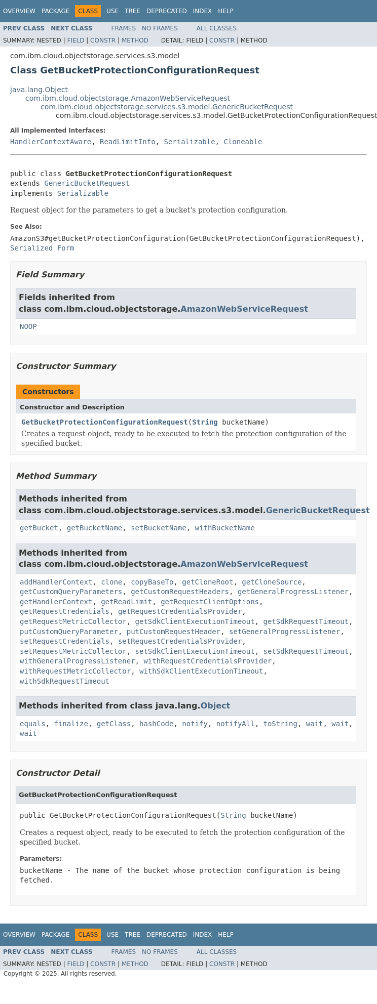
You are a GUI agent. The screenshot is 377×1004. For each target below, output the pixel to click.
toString (280, 724)
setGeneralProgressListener (284, 632)
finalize (71, 724)
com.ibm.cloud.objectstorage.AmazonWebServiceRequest (127, 98)
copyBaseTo (152, 582)
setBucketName (158, 528)
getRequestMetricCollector (73, 621)
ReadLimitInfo (128, 142)
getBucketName (95, 528)
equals (33, 724)
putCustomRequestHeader (173, 632)
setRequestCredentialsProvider (180, 641)
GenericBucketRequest (87, 183)
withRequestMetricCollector (75, 671)
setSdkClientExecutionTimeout (195, 651)
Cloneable (242, 142)
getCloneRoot (207, 582)
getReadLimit (126, 602)
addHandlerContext (56, 582)
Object (216, 705)
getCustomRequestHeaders (180, 592)
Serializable (189, 142)
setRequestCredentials (64, 641)
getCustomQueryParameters (71, 592)
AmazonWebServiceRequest (244, 309)
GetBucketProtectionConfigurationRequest (104, 422)
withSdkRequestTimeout (64, 681)
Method (135, 40)
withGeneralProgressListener (77, 661)
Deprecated (166, 11)
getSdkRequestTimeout (306, 621)
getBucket (39, 528)
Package (55, 11)
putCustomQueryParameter (69, 632)
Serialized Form (42, 248)
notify (195, 724)
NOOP (28, 326)
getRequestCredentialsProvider (180, 611)
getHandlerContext (56, 602)
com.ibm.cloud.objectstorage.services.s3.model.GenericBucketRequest (167, 107)
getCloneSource (271, 582)
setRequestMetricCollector (73, 651)
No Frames (160, 28)
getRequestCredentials (64, 611)
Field (75, 40)
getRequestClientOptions (210, 602)
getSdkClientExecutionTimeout (195, 621)
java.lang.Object (39, 90)
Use (112, 11)
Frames (123, 28)
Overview (19, 11)
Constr (103, 40)
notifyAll (235, 724)
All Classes (217, 28)
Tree (132, 11)
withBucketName (225, 528)
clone (111, 582)
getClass (114, 724)
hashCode (156, 724)
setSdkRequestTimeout (306, 651)
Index (202, 11)
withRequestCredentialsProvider (207, 661)
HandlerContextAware (50, 142)
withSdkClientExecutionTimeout (201, 671)
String (205, 422)
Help (226, 11)
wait (314, 724)
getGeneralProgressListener (293, 592)
